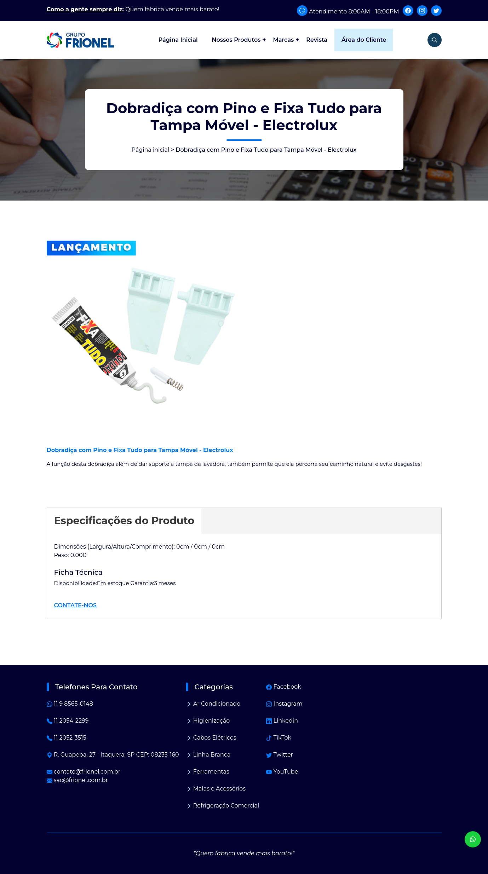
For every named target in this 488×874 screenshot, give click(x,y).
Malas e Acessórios (216, 788)
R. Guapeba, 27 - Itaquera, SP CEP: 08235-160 (113, 754)
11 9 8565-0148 (70, 703)
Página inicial (151, 149)
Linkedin (282, 720)
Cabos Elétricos (211, 737)
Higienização (208, 720)
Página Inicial (178, 39)
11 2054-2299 (68, 720)
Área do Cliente (363, 39)
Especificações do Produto (124, 520)
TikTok (278, 737)
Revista (316, 39)
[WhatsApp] (473, 839)
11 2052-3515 (66, 737)
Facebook (283, 686)
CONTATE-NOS (75, 605)
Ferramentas (207, 771)
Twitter (279, 754)
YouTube (282, 771)
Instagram (284, 703)
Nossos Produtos (236, 39)
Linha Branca (208, 754)
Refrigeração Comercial (222, 805)
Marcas (283, 39)
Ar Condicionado (213, 703)
